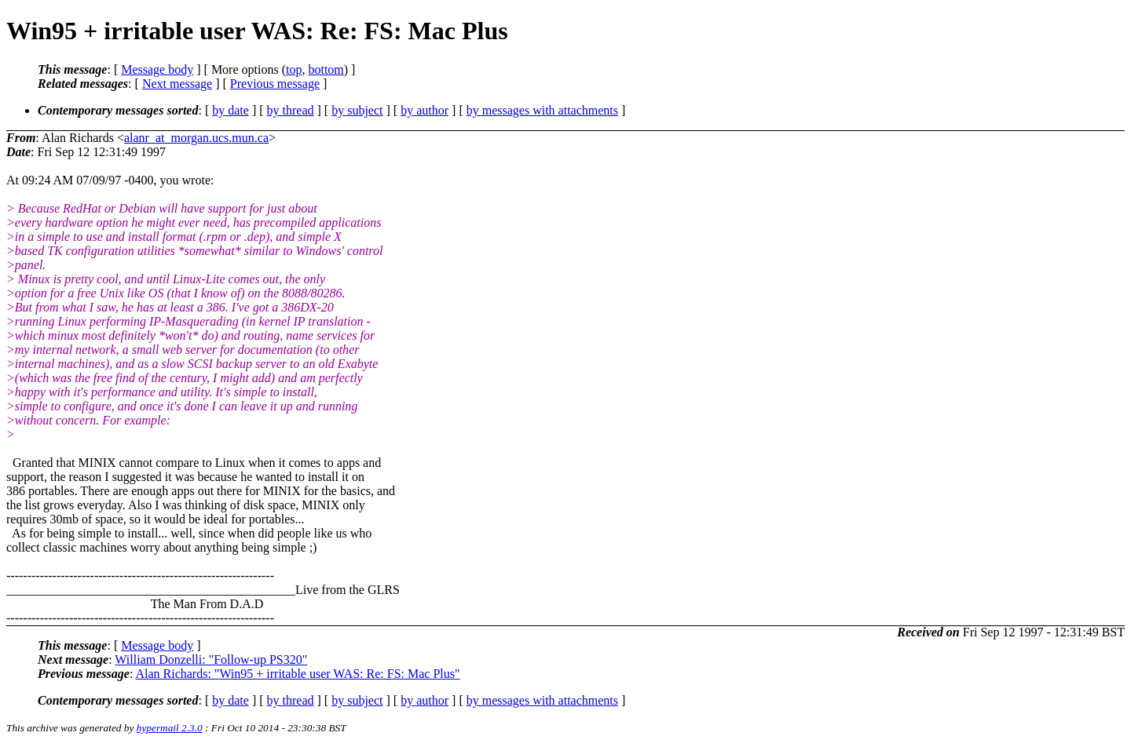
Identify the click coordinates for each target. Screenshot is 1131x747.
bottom (325, 69)
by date (230, 110)
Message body (157, 69)
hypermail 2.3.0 (170, 728)
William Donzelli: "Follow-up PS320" (211, 659)
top (294, 69)
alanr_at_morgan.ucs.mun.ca (196, 137)
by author (424, 110)
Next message (177, 83)
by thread (290, 110)
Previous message (275, 83)
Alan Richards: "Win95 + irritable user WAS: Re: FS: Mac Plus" (297, 673)
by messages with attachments (542, 110)
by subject (356, 110)
